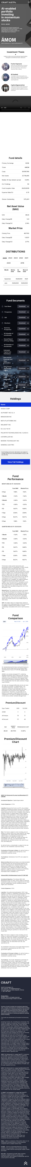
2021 (26, 258)
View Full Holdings (15, 462)
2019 (22, 263)
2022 (21, 258)
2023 (16, 258)
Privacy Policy (4, 996)
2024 (10, 258)
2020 (9, 263)
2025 (5, 258)
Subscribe (15, 142)
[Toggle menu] (29, 2)
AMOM (8, 39)
